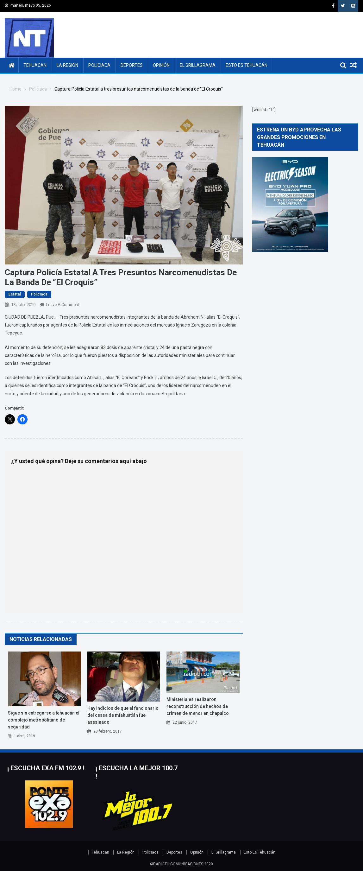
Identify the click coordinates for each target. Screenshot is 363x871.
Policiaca (99, 65)
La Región (67, 65)
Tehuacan (35, 65)
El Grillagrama (198, 65)
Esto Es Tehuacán (246, 65)
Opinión (161, 65)
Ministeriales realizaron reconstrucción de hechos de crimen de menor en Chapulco (197, 706)
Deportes (132, 65)
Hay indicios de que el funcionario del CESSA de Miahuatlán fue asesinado (123, 715)
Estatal (15, 294)
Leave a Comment (62, 304)
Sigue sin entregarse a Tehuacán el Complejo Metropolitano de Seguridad (43, 719)
